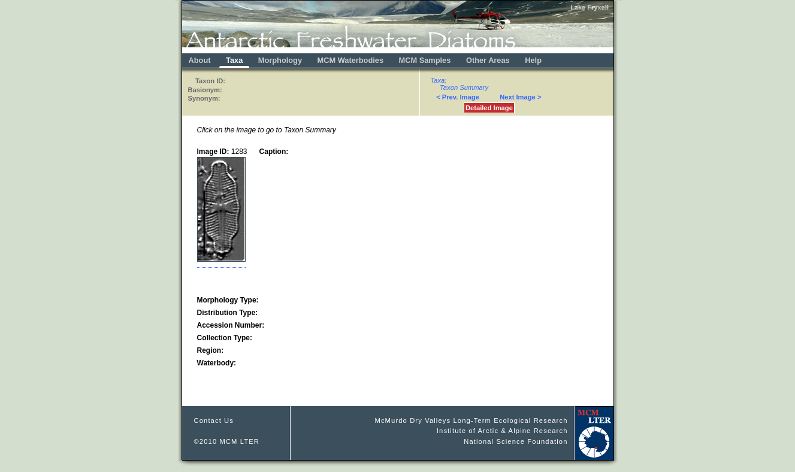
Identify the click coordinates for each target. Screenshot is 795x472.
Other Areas (489, 60)
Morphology (280, 60)
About (200, 60)
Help (533, 60)
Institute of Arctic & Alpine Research (502, 430)
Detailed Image (489, 107)
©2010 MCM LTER (227, 441)
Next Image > (520, 97)
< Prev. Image (457, 97)
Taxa (234, 60)
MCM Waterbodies (352, 60)
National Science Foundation (515, 441)
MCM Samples (425, 60)
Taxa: (439, 80)
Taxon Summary (464, 87)
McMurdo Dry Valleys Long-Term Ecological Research (470, 420)
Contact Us (214, 420)
